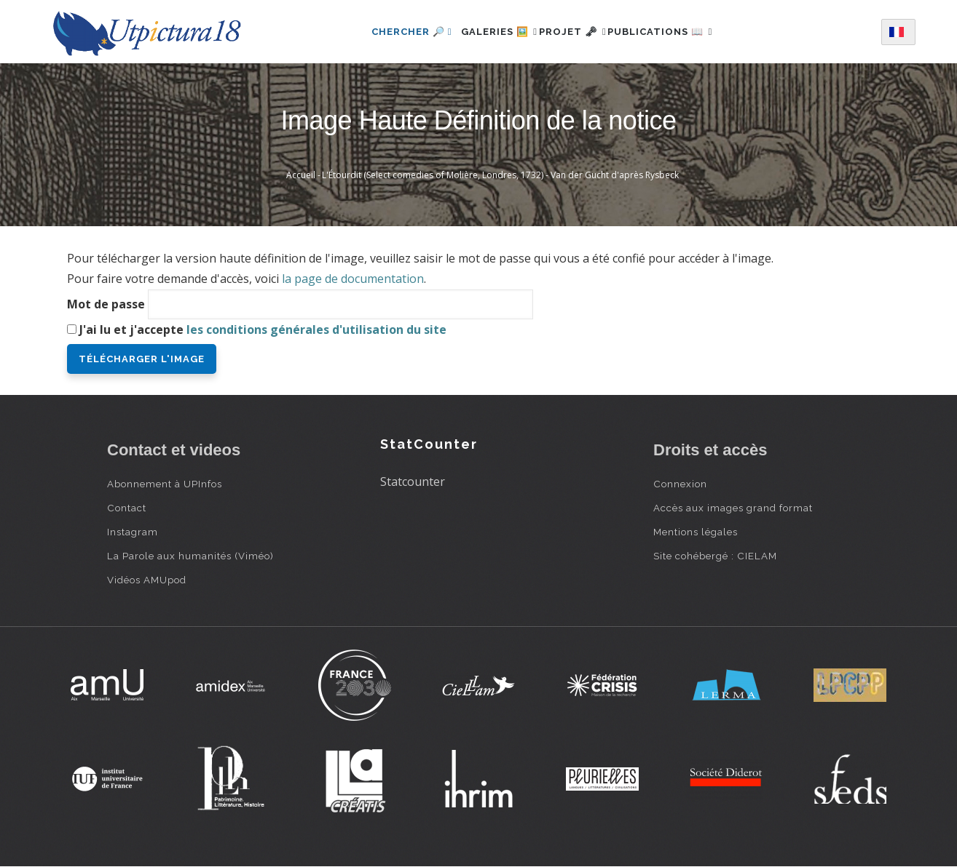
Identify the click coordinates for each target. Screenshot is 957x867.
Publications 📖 (676, 31)
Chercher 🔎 (387, 31)
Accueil (300, 175)
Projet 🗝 (573, 31)
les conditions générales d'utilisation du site (316, 329)
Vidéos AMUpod (146, 580)
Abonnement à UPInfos (164, 484)
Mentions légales (695, 532)
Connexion (680, 484)
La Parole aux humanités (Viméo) (190, 556)
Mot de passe (106, 304)
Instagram (132, 532)
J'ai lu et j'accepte (262, 329)
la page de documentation (353, 279)
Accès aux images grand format (733, 508)
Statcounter (412, 482)
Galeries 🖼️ (483, 31)
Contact (126, 508)
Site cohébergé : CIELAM (715, 556)
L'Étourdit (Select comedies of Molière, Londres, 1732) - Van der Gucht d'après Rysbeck (500, 175)
